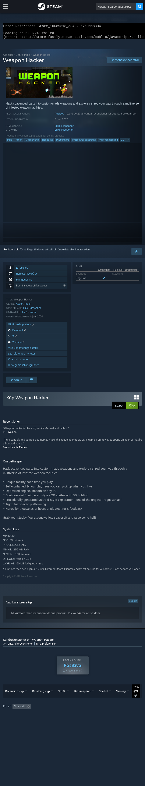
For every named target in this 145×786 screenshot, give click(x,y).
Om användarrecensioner (18, 646)
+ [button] (128, 142)
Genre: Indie (23, 57)
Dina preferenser (46, 646)
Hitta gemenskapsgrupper (23, 367)
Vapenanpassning (108, 142)
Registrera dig (11, 252)
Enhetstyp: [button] (105, 720)
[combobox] (116, 6)
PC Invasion (10, 434)
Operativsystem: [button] (53, 720)
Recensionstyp (14, 699)
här (79, 615)
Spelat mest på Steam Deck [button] (20, 720)
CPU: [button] (73, 720)
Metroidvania (32, 142)
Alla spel (8, 57)
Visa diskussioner (18, 361)
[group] (72, 717)
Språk (62, 699)
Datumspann (82, 699)
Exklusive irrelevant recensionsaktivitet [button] (67, 714)
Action (19, 142)
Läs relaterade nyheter (21, 356)
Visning (121, 699)
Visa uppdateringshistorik (23, 350)
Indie (9, 142)
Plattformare (62, 142)
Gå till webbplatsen (21, 326)
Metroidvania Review (15, 449)
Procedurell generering (84, 142)
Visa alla (132, 603)
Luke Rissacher (64, 128)
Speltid (103, 699)
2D (122, 142)
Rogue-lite (47, 142)
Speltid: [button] (102, 714)
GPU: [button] (87, 720)
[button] (131, 408)
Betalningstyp (41, 699)
